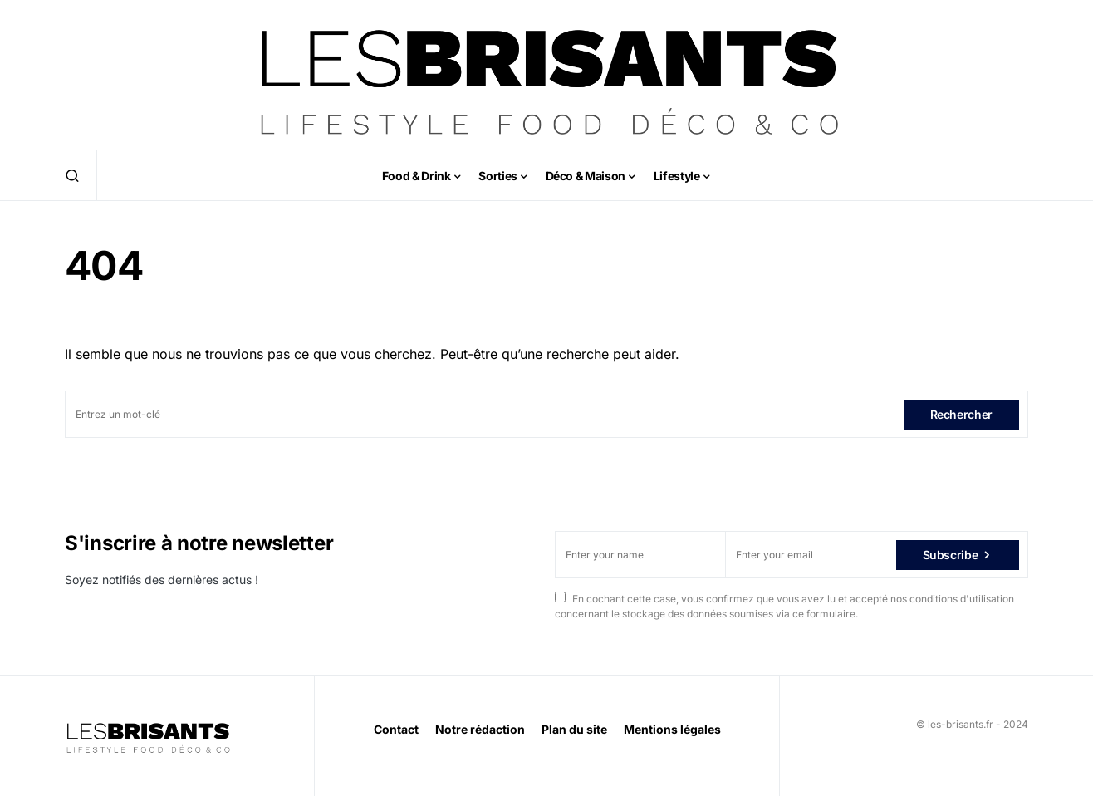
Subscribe (950, 555)
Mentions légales (672, 729)
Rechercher (961, 414)
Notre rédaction (480, 729)
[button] (72, 175)
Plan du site (574, 729)
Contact (396, 729)
